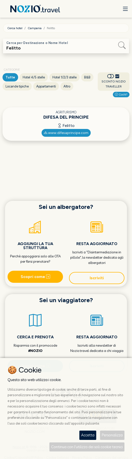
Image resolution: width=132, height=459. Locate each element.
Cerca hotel (14, 28)
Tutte (10, 77)
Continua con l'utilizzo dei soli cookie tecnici (87, 446)
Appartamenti (46, 86)
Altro (66, 86)
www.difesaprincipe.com (66, 133)
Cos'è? (121, 94)
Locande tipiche (17, 86)
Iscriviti (97, 278)
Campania (35, 28)
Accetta (87, 435)
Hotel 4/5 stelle (34, 77)
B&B (87, 77)
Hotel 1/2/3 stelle (64, 77)
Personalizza (112, 435)
